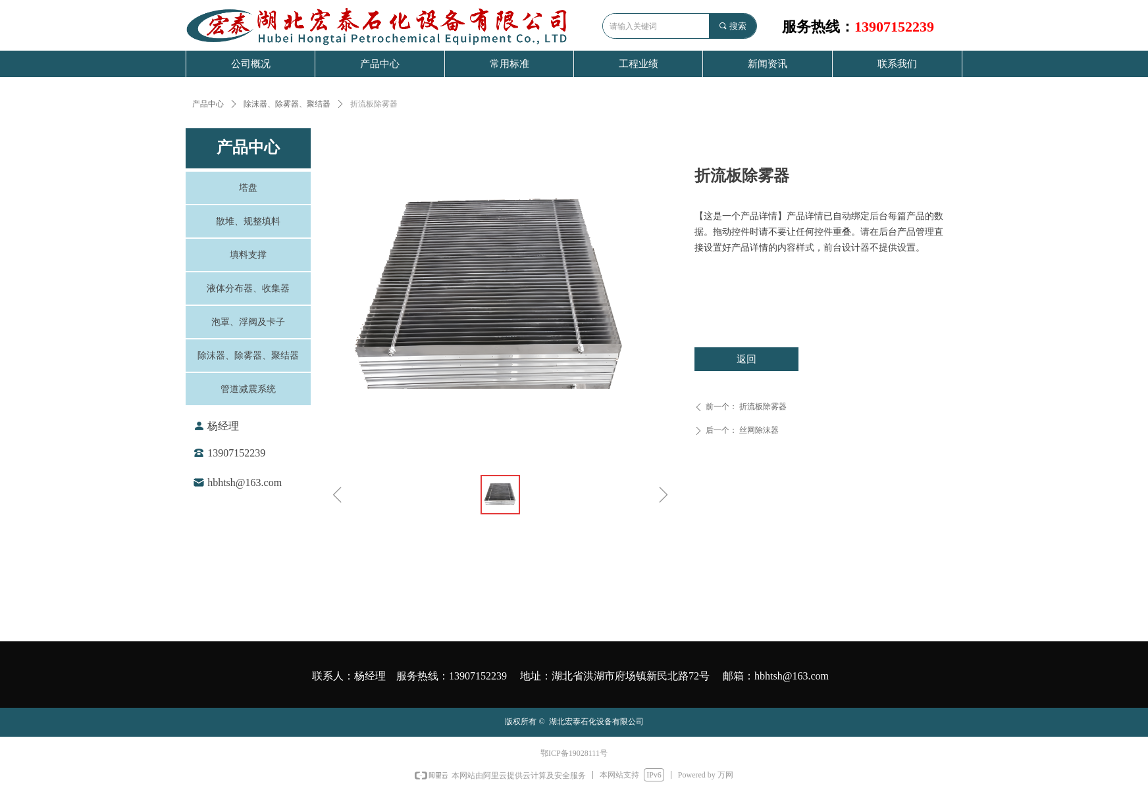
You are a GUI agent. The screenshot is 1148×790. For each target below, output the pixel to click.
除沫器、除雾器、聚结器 (287, 104)
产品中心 (208, 104)
